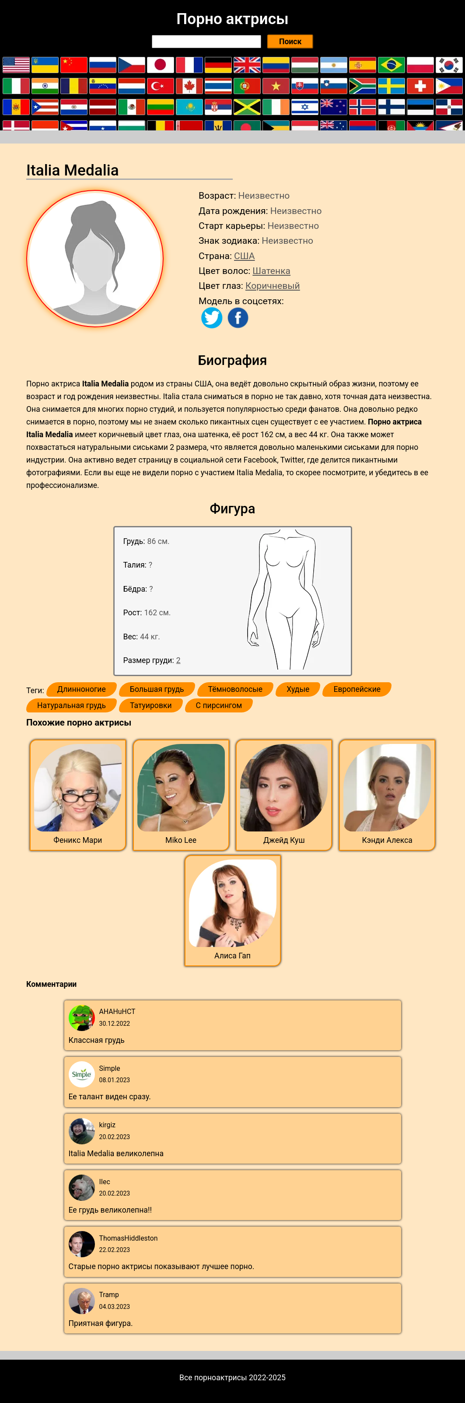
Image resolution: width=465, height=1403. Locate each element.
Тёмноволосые (235, 689)
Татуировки (151, 705)
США (244, 255)
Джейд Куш (284, 840)
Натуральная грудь (71, 705)
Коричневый (272, 285)
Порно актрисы (232, 19)
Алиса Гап (232, 955)
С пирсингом (219, 705)
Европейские (357, 689)
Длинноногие (81, 689)
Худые (298, 689)
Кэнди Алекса (387, 840)
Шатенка (271, 270)
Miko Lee (180, 840)
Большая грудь (157, 689)
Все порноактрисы (213, 1377)
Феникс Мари (77, 840)
